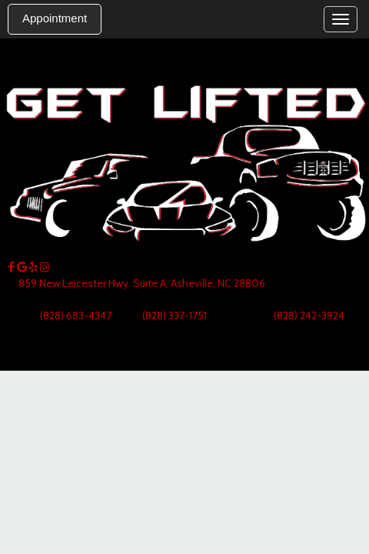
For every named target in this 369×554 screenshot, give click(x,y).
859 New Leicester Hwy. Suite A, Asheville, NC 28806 (141, 283)
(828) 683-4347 (75, 315)
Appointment (54, 18)
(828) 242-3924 (309, 315)
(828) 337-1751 (173, 315)
